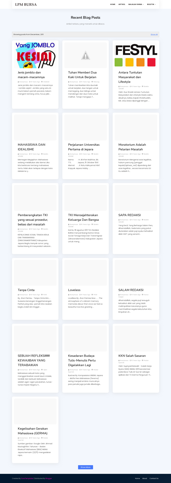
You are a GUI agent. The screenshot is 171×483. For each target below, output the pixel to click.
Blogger (49, 478)
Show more (85, 467)
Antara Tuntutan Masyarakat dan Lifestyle (130, 77)
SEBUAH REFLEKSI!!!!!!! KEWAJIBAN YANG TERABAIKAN (34, 360)
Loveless (74, 290)
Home (137, 478)
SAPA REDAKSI (129, 215)
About (144, 478)
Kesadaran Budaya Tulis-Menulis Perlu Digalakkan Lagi (82, 360)
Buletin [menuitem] (150, 4)
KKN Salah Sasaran (132, 356)
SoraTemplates (27, 478)
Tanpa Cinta (26, 290)
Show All (154, 34)
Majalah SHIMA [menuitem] (135, 4)
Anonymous (23, 82)
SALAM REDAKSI (130, 290)
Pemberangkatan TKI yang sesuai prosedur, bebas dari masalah (33, 219)
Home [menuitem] (112, 4)
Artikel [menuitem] (121, 4)
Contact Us (154, 478)
